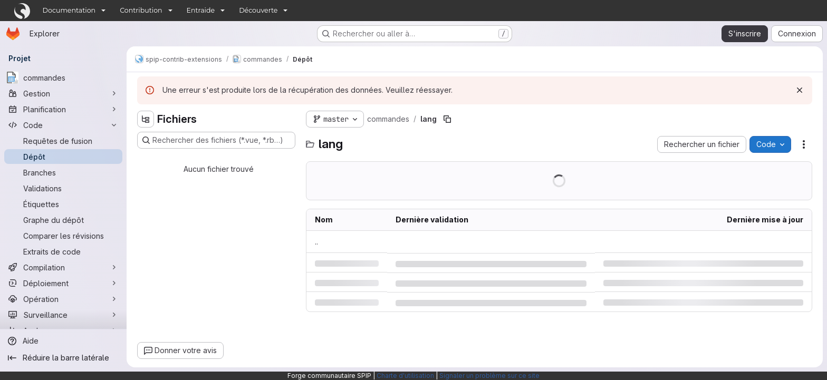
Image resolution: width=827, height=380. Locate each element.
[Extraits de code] (63, 251)
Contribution (141, 10)
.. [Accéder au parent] (316, 241)
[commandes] (63, 77)
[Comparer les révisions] (63, 235)
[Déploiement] (63, 283)
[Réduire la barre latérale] (63, 357)
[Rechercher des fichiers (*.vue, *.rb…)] (216, 140)
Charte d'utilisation (405, 375)
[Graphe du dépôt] (63, 219)
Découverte (258, 10)
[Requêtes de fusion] (63, 140)
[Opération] (63, 298)
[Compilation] (63, 267)
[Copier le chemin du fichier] (447, 119)
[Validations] (63, 188)
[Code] (63, 125)
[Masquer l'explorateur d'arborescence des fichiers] (145, 119)
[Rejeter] (799, 90)
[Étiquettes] (63, 204)
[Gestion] (63, 93)
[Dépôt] (63, 156)
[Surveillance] (63, 314)
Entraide (201, 10)
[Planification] (63, 109)
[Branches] (63, 172)
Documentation (69, 10)
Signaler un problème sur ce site (489, 375)
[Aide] (63, 341)
